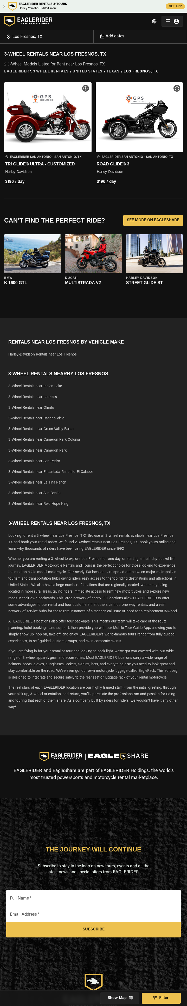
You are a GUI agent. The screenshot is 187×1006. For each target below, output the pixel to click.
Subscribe (93, 929)
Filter (161, 998)
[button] (48, 134)
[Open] (93, 35)
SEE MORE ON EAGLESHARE (153, 220)
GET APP (175, 6)
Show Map (119, 998)
